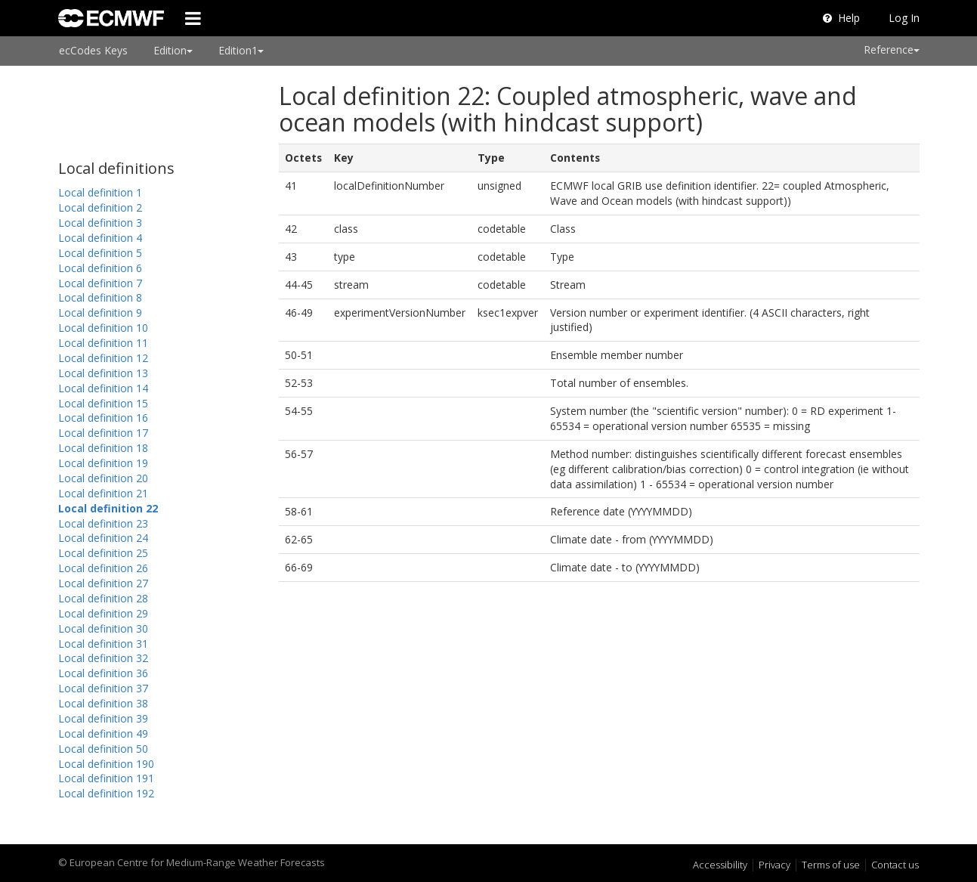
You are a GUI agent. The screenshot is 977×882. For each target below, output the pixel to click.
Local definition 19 (103, 463)
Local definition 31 (103, 643)
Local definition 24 (103, 538)
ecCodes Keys (93, 50)
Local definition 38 (103, 703)
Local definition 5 (100, 253)
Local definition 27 (103, 583)
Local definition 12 (103, 358)
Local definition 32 (103, 658)
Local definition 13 (103, 373)
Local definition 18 (103, 448)
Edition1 (241, 50)
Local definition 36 (103, 673)
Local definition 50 (103, 748)
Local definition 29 (103, 613)
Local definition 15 (103, 403)
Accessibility (720, 864)
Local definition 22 (108, 508)
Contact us (895, 864)
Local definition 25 (103, 553)
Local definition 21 (103, 493)
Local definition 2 (100, 207)
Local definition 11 (103, 343)
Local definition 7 (100, 283)
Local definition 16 (103, 417)
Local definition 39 (103, 718)
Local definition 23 (103, 523)
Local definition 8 (100, 297)
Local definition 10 (103, 327)
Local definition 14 (103, 388)
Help (841, 18)
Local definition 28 (103, 598)
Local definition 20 (103, 478)
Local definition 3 (100, 222)
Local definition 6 (100, 268)
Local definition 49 (103, 733)
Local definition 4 (100, 238)
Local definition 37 (103, 688)
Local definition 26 (103, 568)
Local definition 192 (106, 793)
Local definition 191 (106, 778)
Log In (904, 18)
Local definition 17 (103, 433)
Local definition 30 (103, 628)
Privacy (774, 864)
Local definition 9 (100, 312)
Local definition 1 (100, 192)
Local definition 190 (106, 764)
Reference (892, 49)
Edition (173, 50)
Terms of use (831, 864)
